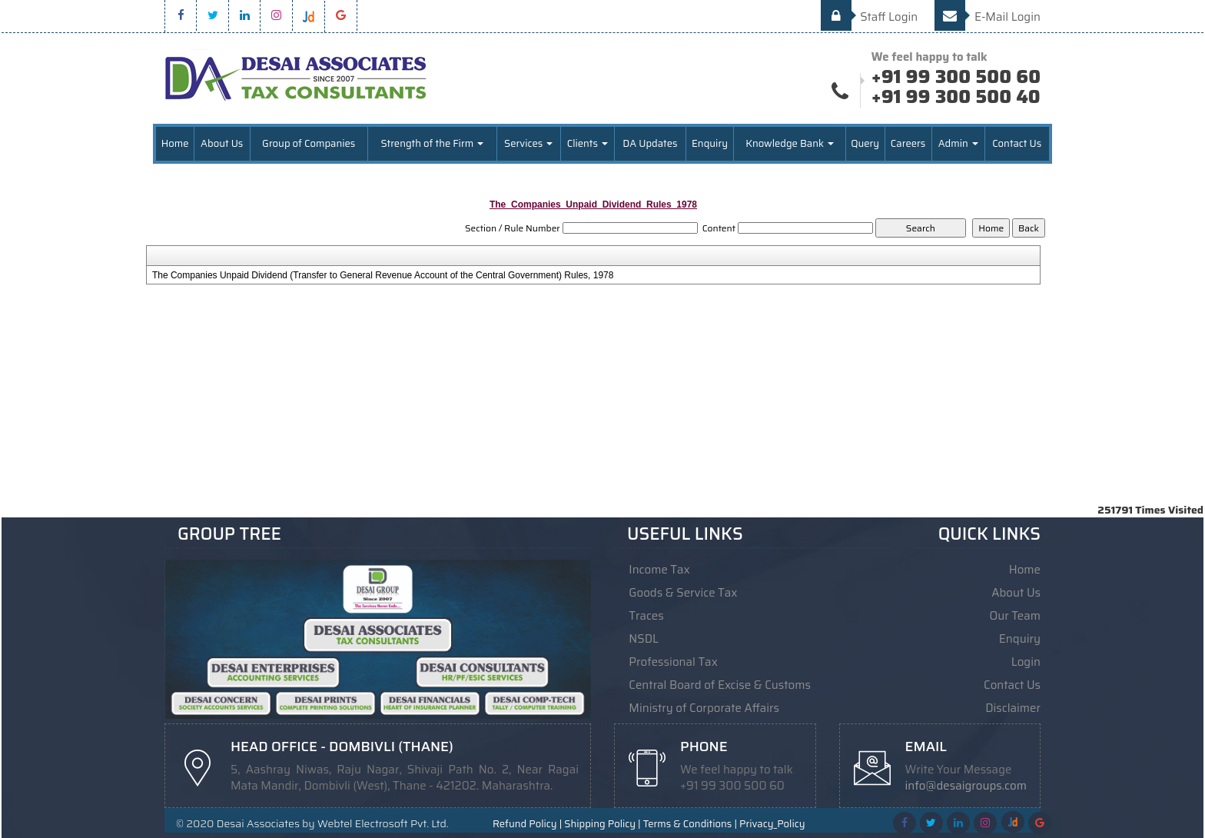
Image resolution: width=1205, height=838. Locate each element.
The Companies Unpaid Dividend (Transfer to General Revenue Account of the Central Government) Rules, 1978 (383, 275)
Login (1026, 662)
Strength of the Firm (431, 143)
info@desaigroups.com (966, 785)
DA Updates (649, 143)
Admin (958, 143)
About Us (222, 143)
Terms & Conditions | (690, 824)
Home (175, 143)
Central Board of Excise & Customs (720, 685)
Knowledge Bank (789, 143)
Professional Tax (673, 662)
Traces (646, 616)
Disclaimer (1013, 708)
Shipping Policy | (602, 824)
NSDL (644, 639)
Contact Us (1016, 143)
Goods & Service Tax (683, 593)
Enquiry (710, 143)
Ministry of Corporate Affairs (704, 708)
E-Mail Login (987, 17)
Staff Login (869, 17)
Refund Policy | (527, 824)
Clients (587, 143)
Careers (908, 143)
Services (528, 143)
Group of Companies (308, 143)
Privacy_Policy (772, 824)
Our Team (1015, 616)
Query (865, 143)
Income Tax (659, 569)
